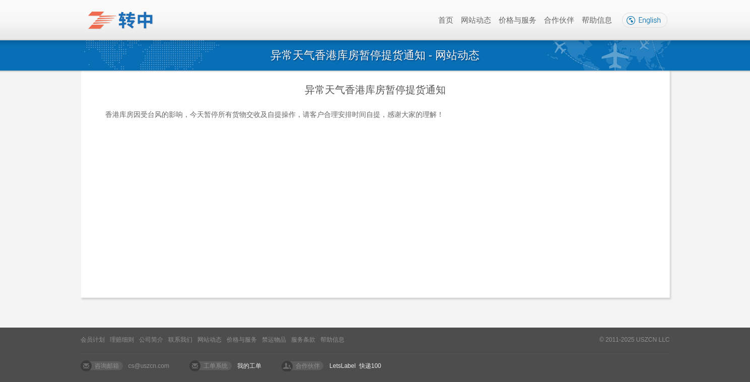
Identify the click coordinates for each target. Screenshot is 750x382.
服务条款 (303, 339)
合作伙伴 (559, 20)
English (645, 20)
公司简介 (151, 339)
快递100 (370, 365)
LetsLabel (342, 365)
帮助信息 (597, 20)
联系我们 (180, 339)
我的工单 (249, 365)
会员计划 (93, 339)
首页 (445, 20)
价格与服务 (517, 20)
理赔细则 (122, 339)
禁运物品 (274, 339)
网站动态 (476, 20)
